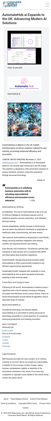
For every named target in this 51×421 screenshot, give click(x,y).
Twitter (5, 340)
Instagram (6, 346)
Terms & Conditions (8, 403)
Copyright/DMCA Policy (27, 403)
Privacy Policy (45, 403)
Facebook (6, 337)
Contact (25, 408)
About (6, 399)
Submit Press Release (38, 399)
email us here (7, 330)
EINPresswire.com (10, 163)
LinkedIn (5, 343)
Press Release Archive (19, 399)
